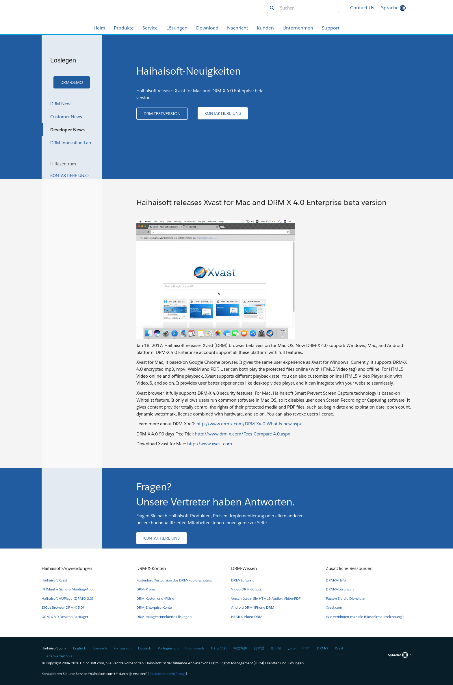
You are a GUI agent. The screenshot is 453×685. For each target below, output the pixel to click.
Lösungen (176, 28)
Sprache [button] (390, 8)
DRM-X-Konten (151, 568)
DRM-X (322, 648)
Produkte (124, 28)
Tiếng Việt (219, 648)
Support (330, 28)
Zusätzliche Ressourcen (349, 568)
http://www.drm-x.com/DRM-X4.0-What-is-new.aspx (249, 423)
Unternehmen (298, 28)
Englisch (79, 648)
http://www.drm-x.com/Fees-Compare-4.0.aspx (242, 434)
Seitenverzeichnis (58, 655)
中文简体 (240, 648)
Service (150, 28)
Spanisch (100, 648)
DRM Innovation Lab (70, 142)
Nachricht (237, 28)
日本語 (259, 648)
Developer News (67, 129)
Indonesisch (194, 648)
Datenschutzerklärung (167, 673)
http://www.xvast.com (209, 443)
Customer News (66, 116)
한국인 (276, 648)
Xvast (339, 648)
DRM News (61, 103)
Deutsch (144, 648)
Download (207, 28)
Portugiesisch (168, 648)
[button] (71, 82)
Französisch (122, 648)
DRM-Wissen (244, 568)
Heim (99, 28)
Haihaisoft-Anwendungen (67, 568)
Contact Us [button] (362, 8)
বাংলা (306, 648)
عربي (292, 648)
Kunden (265, 28)
